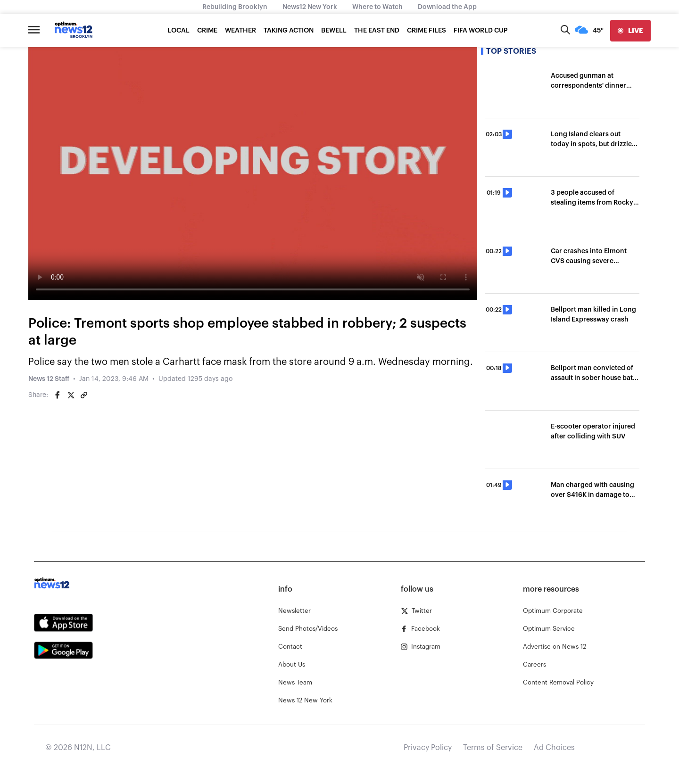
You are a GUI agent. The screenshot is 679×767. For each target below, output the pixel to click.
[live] (630, 30)
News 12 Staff (48, 379)
